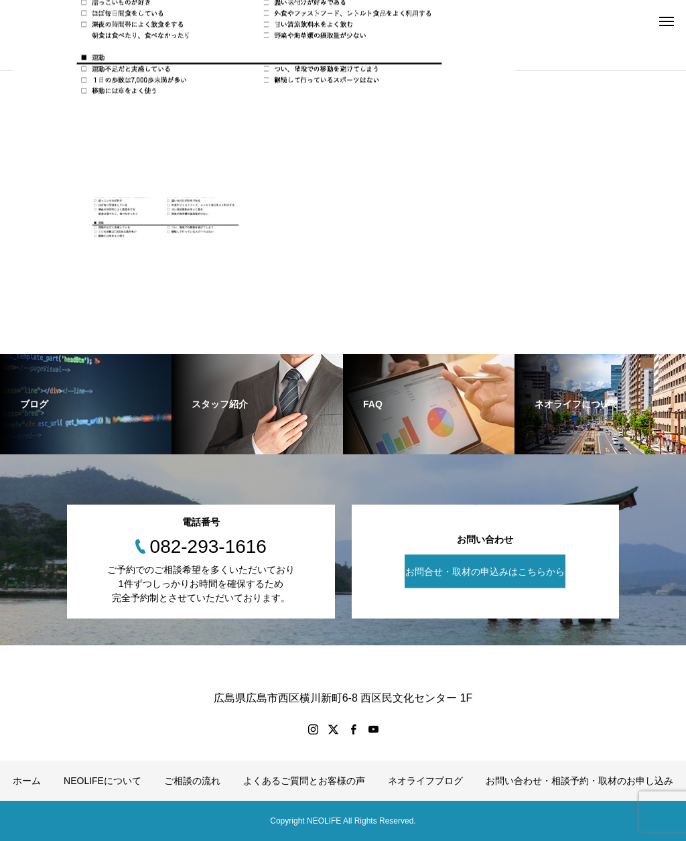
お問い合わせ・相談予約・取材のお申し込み (579, 780)
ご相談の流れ (192, 780)
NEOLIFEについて (102, 780)
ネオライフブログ (425, 780)
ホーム (27, 780)
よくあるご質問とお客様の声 (304, 780)
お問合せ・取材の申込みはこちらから (485, 571)
